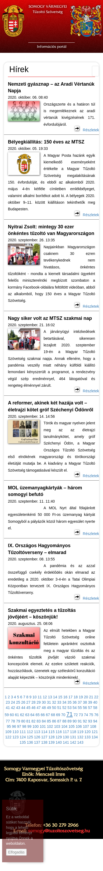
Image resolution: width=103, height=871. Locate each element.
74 (86, 715)
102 (50, 726)
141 (66, 742)
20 (86, 697)
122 (8, 737)
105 (71, 726)
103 (57, 726)
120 (88, 732)
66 (43, 715)
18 (76, 697)
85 (49, 721)
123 (15, 737)
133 (88, 737)
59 (7, 715)
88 (64, 721)
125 (30, 737)
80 (23, 721)
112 (30, 732)
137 (37, 742)
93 (90, 721)
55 (80, 707)
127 (44, 737)
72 (76, 715)
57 (90, 707)
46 (33, 707)
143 (80, 742)
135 (23, 742)
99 (29, 726)
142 (73, 742)
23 (8, 702)
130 (66, 737)
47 (39, 707)
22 (96, 697)
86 (54, 721)
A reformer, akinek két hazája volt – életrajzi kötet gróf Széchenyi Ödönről (50, 406)
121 (95, 732)
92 (85, 721)
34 (64, 702)
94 (95, 721)
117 (66, 732)
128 (51, 737)
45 (28, 707)
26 (23, 702)
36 (75, 702)
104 (64, 726)
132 (80, 737)
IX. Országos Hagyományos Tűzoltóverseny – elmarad (39, 549)
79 (18, 721)
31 (49, 702)
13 (50, 697)
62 (22, 715)
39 (90, 702)
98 (24, 726)
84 (44, 721)
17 (70, 697)
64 (32, 715)
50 (54, 707)
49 (49, 707)
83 (39, 721)
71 (69, 714)
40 (95, 702)
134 (95, 737)
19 (81, 697)
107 (86, 726)
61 (17, 715)
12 (45, 697)
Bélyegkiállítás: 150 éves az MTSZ (46, 142)
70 (63, 715)
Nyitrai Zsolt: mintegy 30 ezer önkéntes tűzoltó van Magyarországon (51, 230)
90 (75, 721)
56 (85, 707)
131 (73, 737)
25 (18, 702)
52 (64, 707)
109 (8, 732)
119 (80, 732)
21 (91, 697)
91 (80, 721)
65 (37, 715)
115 (51, 732)
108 (93, 726)
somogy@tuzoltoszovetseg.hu (59, 830)
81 (28, 721)
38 (85, 702)
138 (44, 742)
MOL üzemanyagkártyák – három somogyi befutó (45, 491)
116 (59, 732)
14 (55, 697)
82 (33, 721)
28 (33, 702)
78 (13, 721)
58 (95, 707)
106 (79, 726)
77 (8, 721)
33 (59, 702)
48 (44, 707)
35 (69, 702)
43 (18, 707)
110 (15, 732)
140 (59, 742)
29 (39, 702)
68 (53, 715)
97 (19, 726)
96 (14, 726)
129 (59, 737)
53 (69, 707)
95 (9, 726)
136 (30, 742)
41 (8, 707)
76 (96, 715)
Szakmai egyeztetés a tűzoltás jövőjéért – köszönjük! (42, 614)
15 (60, 697)
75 (91, 715)
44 (23, 707)
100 (35, 726)
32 (54, 702)
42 (13, 707)
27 (28, 702)
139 (51, 742)
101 (43, 726)
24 (13, 702)
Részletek (87, 130)
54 (75, 707)
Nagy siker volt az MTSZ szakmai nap (50, 318)
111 (23, 732)
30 (44, 702)
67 (48, 715)
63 (27, 715)
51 (59, 707)
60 (12, 715)
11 (40, 697)
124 (23, 737)
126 (37, 737)
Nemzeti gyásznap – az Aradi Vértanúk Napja (51, 87)
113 (37, 732)
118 (73, 732)
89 (69, 721)
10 (34, 697)
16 (65, 697)
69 (58, 715)
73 (81, 715)
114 (44, 732)
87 (59, 721)
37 (80, 702)
